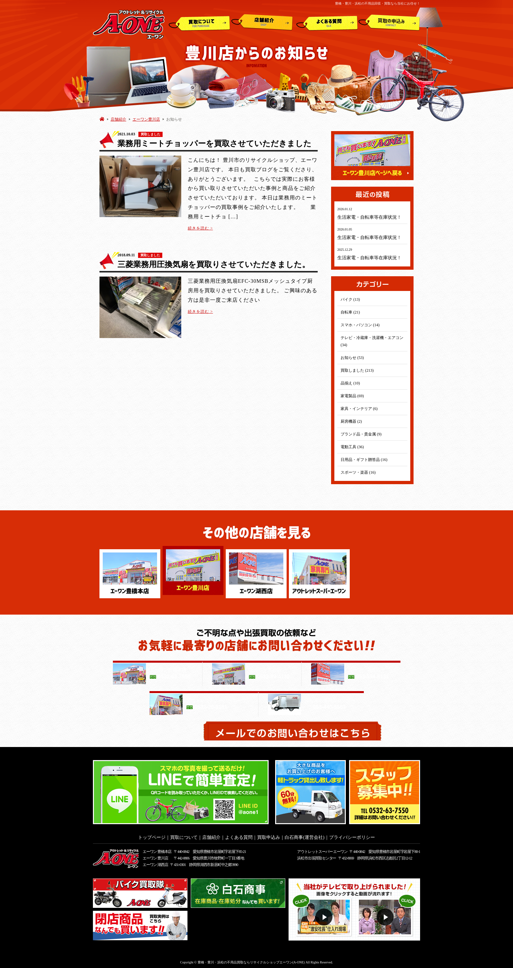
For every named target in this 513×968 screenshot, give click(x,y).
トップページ (152, 835)
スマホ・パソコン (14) (360, 325)
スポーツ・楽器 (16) (358, 472)
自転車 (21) (350, 312)
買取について (199, 22)
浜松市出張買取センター (316, 856)
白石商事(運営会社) (304, 835)
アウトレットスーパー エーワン (322, 849)
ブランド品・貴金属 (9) (361, 434)
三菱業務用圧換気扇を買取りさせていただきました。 (213, 264)
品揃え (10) (350, 383)
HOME (101, 119)
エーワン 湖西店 (155, 862)
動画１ (324, 915)
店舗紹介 (262, 22)
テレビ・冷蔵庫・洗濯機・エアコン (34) (372, 341)
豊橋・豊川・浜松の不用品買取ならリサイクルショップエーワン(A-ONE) (251, 960)
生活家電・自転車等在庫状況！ (369, 217)
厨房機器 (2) (351, 421)
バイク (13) (350, 299)
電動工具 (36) (352, 447)
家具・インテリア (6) (359, 408)
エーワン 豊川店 (155, 856)
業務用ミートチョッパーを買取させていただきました (214, 143)
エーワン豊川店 (146, 119)
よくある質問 (327, 22)
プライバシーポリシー (352, 835)
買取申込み (389, 22)
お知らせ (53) (352, 357)
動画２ (386, 915)
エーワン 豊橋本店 (157, 849)
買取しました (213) (357, 370)
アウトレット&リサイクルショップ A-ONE (129, 24)
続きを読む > (200, 228)
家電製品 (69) (352, 396)
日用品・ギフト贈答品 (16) (364, 459)
